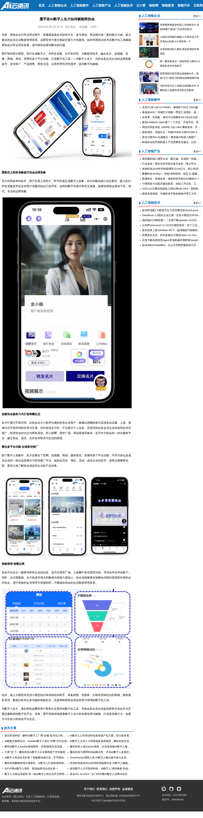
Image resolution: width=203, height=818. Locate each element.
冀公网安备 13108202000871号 (123, 795)
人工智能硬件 (79, 5)
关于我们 (89, 789)
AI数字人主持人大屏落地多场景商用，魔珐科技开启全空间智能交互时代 (111, 741)
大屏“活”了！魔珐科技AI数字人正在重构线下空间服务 (34, 752)
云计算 (141, 5)
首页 (42, 5)
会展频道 (127, 789)
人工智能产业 (101, 5)
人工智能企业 (57, 5)
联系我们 (102, 789)
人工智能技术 (123, 5)
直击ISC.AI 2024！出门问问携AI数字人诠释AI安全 (98, 774)
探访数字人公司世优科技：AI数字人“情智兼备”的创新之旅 (103, 768)
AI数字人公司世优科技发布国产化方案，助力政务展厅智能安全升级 (108, 735)
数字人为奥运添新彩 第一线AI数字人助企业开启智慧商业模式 (39, 774)
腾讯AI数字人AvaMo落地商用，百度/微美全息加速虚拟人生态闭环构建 (44, 746)
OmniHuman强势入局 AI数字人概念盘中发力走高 (98, 757)
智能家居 (168, 5)
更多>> (197, 16)
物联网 (153, 5)
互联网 (198, 5)
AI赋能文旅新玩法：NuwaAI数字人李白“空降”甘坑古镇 (35, 741)
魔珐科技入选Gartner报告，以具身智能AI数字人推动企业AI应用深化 (109, 746)
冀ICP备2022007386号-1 (90, 795)
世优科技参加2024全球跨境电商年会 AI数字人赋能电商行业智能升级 (109, 763)
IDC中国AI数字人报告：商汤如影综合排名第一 (31, 768)
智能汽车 (184, 5)
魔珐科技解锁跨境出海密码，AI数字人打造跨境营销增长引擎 (39, 763)
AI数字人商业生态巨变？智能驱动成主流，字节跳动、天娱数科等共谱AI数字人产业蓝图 (54, 757)
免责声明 (114, 789)
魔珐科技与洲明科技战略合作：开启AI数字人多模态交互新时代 (106, 752)
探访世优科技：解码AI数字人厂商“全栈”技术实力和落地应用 (38, 735)
